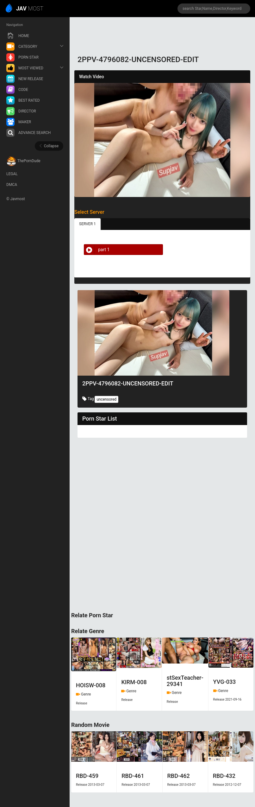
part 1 (96, 250)
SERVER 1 (87, 224)
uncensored (106, 399)
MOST (24, 9)
